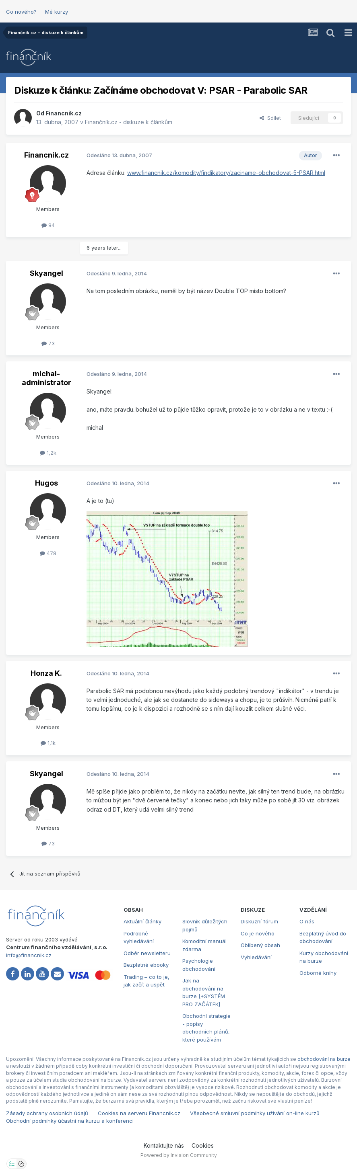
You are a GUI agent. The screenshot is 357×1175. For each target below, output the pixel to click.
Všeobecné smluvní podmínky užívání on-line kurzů (255, 1113)
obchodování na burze (324, 1059)
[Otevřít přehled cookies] (21, 1164)
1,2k (48, 452)
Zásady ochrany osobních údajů (47, 1113)
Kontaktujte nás (164, 1145)
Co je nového (257, 933)
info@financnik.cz (29, 955)
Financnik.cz (63, 113)
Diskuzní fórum (259, 921)
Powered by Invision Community (178, 1155)
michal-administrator (46, 378)
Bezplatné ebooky (146, 965)
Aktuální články (142, 921)
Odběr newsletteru (147, 953)
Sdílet (270, 118)
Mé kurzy (56, 11)
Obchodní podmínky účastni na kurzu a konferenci (70, 1121)
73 (48, 343)
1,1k (48, 743)
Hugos (46, 483)
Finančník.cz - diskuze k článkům (128, 122)
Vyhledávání (256, 957)
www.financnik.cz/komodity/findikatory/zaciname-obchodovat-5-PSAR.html (226, 172)
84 (48, 225)
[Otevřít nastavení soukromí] (12, 1164)
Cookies (203, 1145)
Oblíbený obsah (260, 945)
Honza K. (46, 673)
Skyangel (46, 273)
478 (48, 553)
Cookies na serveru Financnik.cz (139, 1113)
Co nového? (21, 11)
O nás (306, 921)
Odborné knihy (317, 973)
